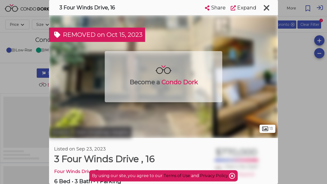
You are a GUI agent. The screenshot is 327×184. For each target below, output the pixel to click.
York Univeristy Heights (102, 132)
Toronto (60, 132)
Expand (243, 8)
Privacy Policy (214, 175)
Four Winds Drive (73, 171)
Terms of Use (177, 175)
